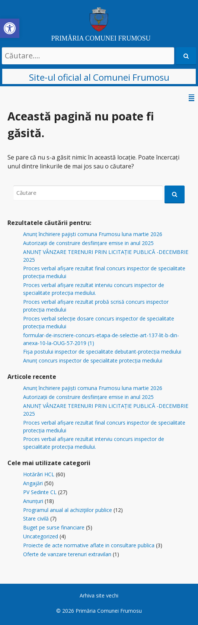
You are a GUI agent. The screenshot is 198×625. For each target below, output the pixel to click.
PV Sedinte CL (40, 492)
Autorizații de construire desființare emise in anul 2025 (88, 243)
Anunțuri (33, 501)
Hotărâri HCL (38, 474)
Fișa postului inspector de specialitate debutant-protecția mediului (102, 351)
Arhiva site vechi (99, 595)
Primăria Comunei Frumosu (109, 610)
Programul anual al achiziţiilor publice (67, 509)
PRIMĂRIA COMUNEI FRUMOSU (100, 38)
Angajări (33, 483)
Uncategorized (40, 536)
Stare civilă (36, 518)
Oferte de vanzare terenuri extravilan (67, 554)
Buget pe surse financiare (53, 527)
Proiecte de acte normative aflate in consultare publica (88, 545)
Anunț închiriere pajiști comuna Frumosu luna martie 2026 (92, 234)
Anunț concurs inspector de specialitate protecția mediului (92, 360)
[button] (9, 28)
